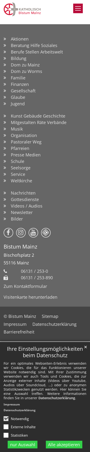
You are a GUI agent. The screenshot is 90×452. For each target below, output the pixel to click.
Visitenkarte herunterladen (30, 297)
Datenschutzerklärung (56, 398)
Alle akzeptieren (64, 444)
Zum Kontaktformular (25, 286)
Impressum (12, 404)
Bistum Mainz (20, 246)
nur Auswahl (22, 444)
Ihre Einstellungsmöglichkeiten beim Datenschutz (45, 351)
